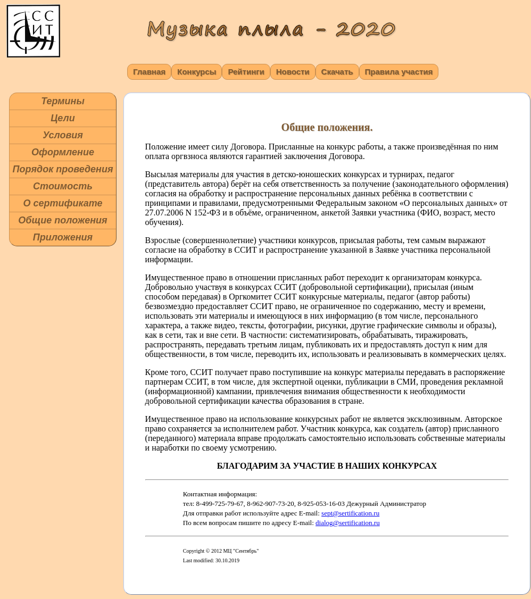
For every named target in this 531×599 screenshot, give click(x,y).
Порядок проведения (62, 169)
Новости (293, 71)
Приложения (63, 237)
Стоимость (63, 186)
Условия (63, 135)
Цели (63, 118)
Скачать (337, 71)
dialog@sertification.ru (348, 523)
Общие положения (62, 220)
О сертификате (62, 203)
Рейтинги (246, 71)
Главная (149, 71)
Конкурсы (196, 71)
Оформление (62, 152)
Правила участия (399, 71)
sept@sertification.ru (350, 513)
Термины (63, 101)
